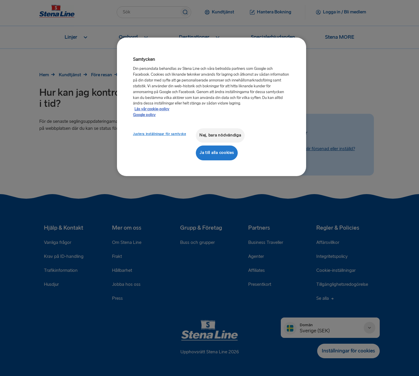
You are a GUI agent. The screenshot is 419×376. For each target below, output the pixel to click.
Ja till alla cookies (217, 152)
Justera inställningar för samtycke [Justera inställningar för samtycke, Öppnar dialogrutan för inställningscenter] (159, 134)
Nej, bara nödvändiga (220, 135)
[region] (211, 107)
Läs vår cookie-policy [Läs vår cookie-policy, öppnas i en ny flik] (151, 109)
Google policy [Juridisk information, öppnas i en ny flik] (144, 115)
